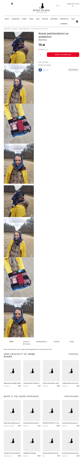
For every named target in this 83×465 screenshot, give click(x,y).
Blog (73, 19)
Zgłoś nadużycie (73, 69)
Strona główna (7, 28)
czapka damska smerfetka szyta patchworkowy (31, 383)
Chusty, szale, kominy (24, 28)
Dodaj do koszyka (63, 55)
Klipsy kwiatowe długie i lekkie (12, 383)
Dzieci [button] (31, 19)
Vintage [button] (45, 19)
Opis (11, 342)
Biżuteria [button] (54, 19)
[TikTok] (12, 4)
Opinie (56, 342)
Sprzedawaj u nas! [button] (73, 4)
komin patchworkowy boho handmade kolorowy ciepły (31, 423)
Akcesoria (15, 28)
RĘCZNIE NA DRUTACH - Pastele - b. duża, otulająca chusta (51, 423)
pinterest (45, 70)
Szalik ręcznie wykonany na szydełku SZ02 (12, 423)
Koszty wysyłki (26, 343)
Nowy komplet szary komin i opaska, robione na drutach (51, 453)
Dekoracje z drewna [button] (64, 21)
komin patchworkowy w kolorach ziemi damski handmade (70, 453)
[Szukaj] (67, 5)
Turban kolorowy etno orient (51, 383)
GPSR (72, 342)
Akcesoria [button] (15, 19)
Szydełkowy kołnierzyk (29, 453)
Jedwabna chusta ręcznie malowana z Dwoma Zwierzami (12, 453)
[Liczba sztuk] (41, 54)
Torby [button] (24, 19)
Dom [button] (37, 19)
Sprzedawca (41, 342)
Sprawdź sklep (73, 354)
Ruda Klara (41, 9)
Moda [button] (7, 19)
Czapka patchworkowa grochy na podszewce (70, 383)
